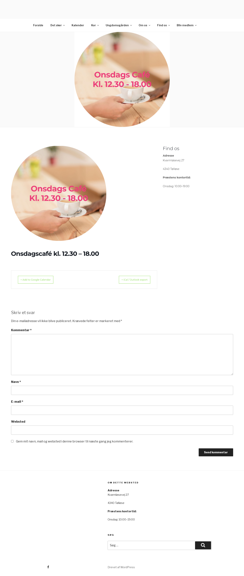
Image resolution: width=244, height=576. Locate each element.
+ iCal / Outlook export (130, 279)
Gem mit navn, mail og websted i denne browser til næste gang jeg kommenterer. (74, 441)
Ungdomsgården (119, 25)
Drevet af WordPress (121, 567)
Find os (163, 25)
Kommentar (21, 330)
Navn (16, 382)
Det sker (57, 25)
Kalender (78, 25)
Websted (18, 421)
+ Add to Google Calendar (40, 279)
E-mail (17, 401)
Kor (95, 25)
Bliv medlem (187, 25)
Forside (38, 25)
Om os (145, 25)
